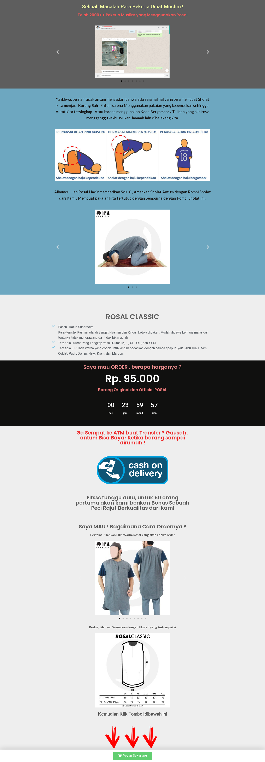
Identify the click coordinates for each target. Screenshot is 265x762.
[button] (121, 81)
